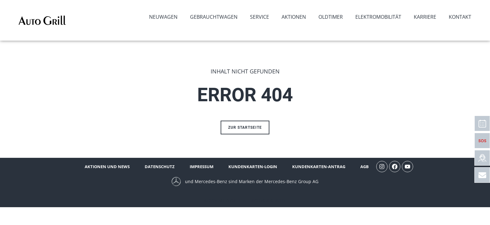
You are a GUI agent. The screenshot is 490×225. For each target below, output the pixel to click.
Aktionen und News (107, 166)
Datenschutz (160, 166)
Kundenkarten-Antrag (318, 166)
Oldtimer (330, 16)
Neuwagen (163, 16)
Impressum (201, 166)
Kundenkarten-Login (252, 166)
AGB (364, 166)
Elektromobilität (378, 16)
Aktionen (294, 16)
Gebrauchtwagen (214, 16)
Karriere (425, 16)
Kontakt (460, 16)
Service (259, 16)
